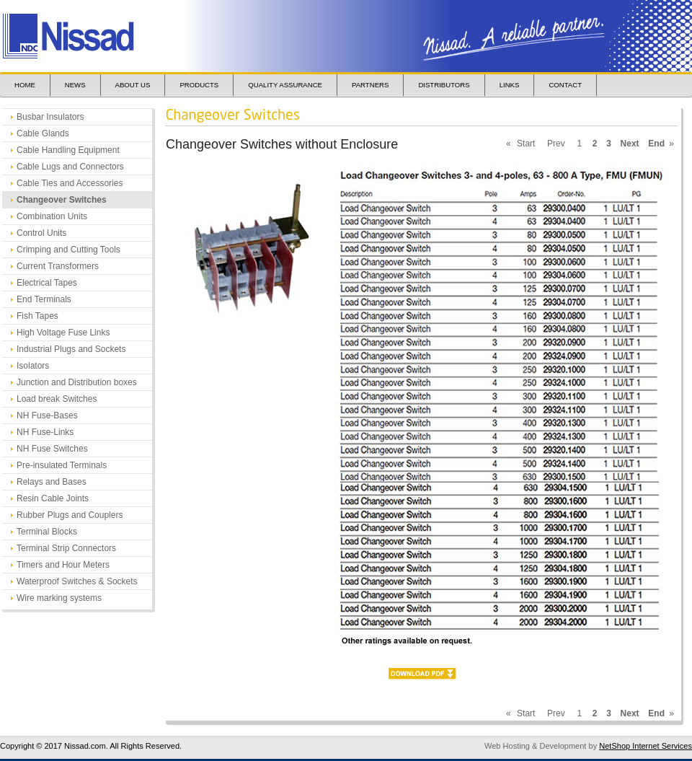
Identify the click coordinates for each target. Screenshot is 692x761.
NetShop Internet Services (645, 746)
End (656, 143)
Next (630, 143)
